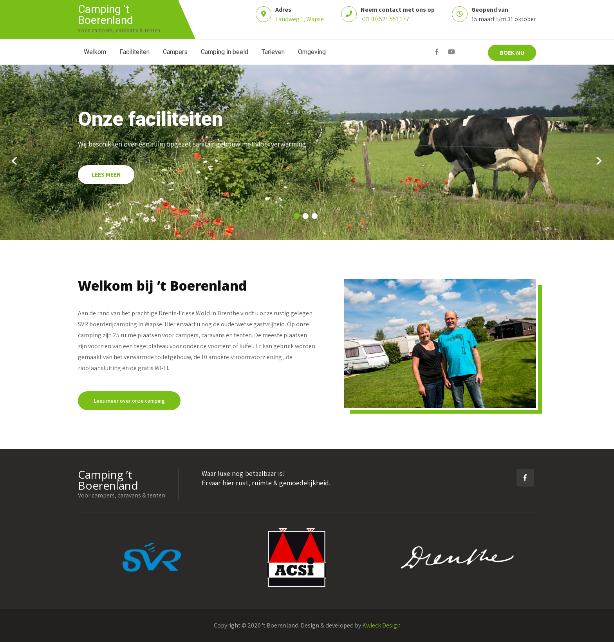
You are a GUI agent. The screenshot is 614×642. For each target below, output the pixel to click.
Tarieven (273, 52)
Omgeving (312, 52)
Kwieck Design (381, 625)
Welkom (95, 52)
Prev (15, 161)
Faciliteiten (134, 52)
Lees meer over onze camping (129, 400)
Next (599, 161)
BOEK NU (512, 53)
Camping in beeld (224, 52)
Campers (175, 52)
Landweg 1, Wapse (299, 19)
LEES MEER (106, 174)
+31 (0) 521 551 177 (385, 19)
